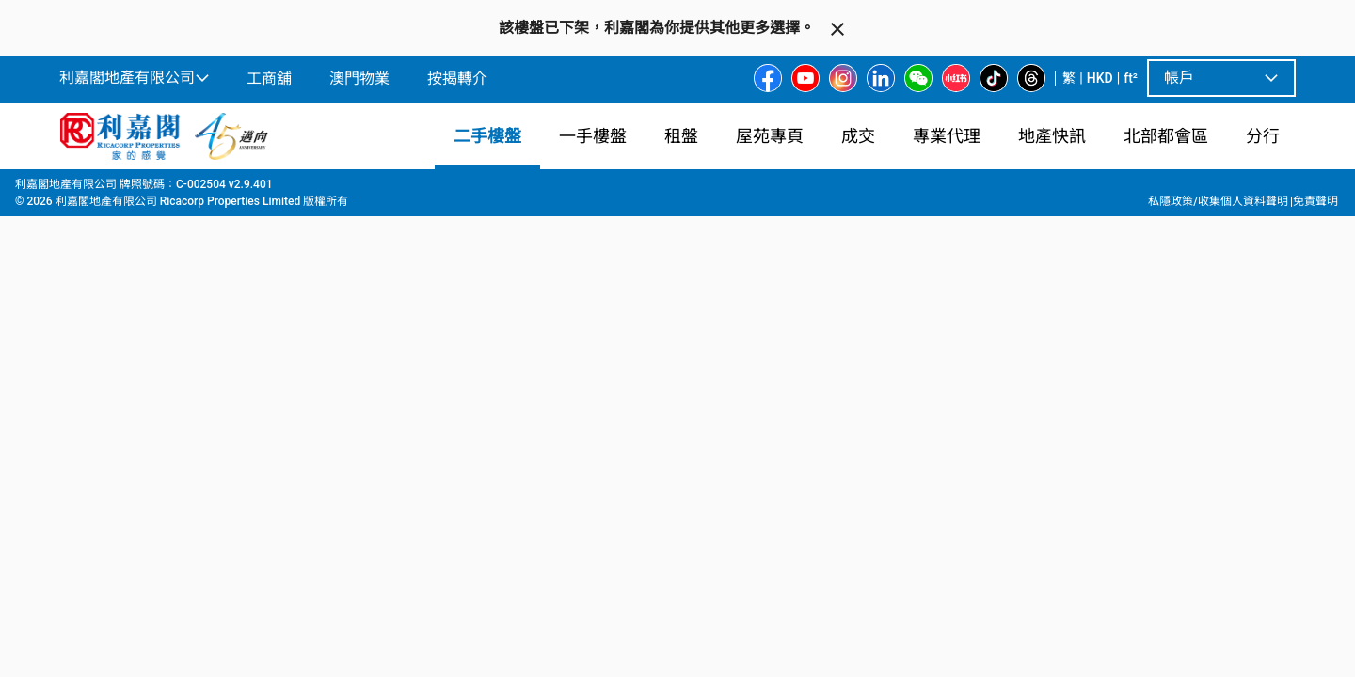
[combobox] (456, 212)
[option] (99, 448)
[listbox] (700, 450)
